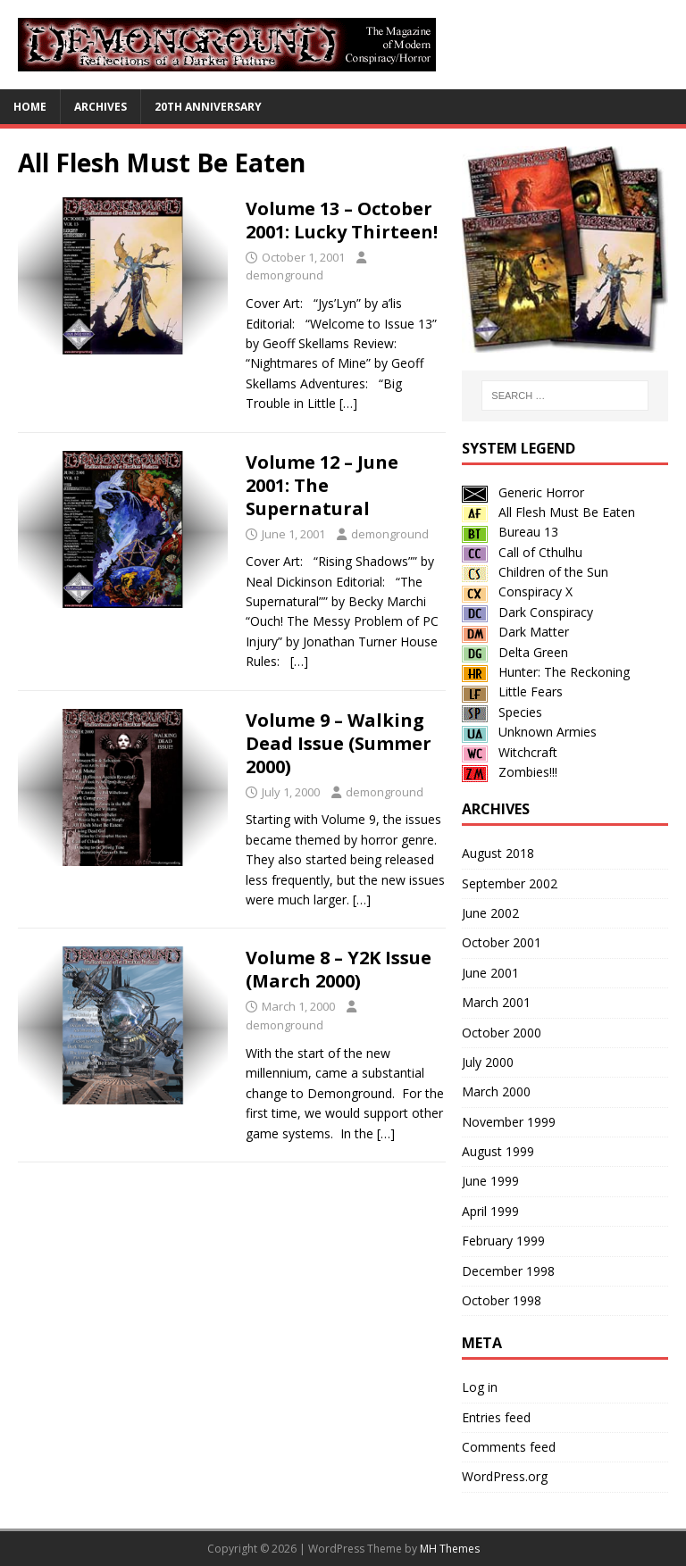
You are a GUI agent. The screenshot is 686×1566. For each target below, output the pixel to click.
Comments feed (509, 1446)
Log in (480, 1387)
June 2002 (490, 912)
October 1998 (501, 1300)
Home (29, 106)
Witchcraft (509, 752)
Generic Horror (523, 492)
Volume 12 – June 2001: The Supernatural (322, 485)
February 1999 (503, 1240)
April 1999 (490, 1211)
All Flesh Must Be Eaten (548, 512)
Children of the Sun (535, 571)
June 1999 (490, 1180)
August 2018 (498, 853)
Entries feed (496, 1417)
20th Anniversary (208, 106)
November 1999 (509, 1121)
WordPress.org (505, 1476)
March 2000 (496, 1091)
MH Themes (450, 1548)
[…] (348, 403)
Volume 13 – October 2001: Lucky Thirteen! (342, 220)
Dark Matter (515, 631)
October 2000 (501, 1032)
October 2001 (501, 942)
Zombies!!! (509, 771)
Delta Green (515, 652)
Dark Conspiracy (527, 612)
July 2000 (488, 1062)
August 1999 (498, 1151)
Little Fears (512, 691)
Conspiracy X (517, 591)
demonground (284, 275)
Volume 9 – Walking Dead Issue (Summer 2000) (338, 743)
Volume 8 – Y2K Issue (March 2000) (338, 969)
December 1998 (508, 1270)
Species (502, 712)
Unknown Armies (529, 731)
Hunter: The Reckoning (546, 671)
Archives (100, 106)
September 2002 (509, 883)
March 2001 (496, 1002)
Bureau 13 (510, 531)
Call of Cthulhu (522, 552)
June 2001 (490, 972)
